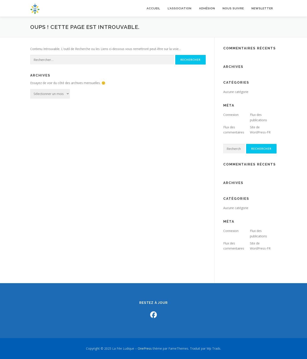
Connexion (231, 115)
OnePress (145, 348)
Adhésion (207, 8)
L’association (179, 8)
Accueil (153, 8)
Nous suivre (233, 8)
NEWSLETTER (262, 8)
